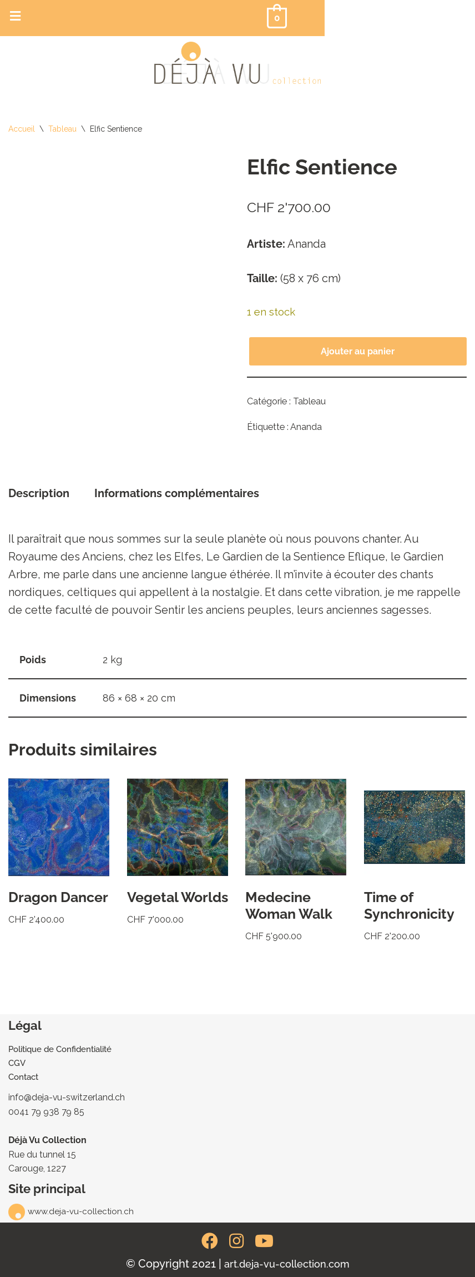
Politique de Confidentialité (60, 1049)
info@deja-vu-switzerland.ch (66, 1096)
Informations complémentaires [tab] (176, 493)
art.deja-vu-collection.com (287, 1263)
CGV (17, 1063)
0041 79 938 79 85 (46, 1111)
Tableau (62, 128)
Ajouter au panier (358, 351)
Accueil (21, 128)
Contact (23, 1076)
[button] (15, 16)
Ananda (306, 427)
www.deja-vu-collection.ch (81, 1211)
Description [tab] (38, 493)
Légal (25, 1025)
